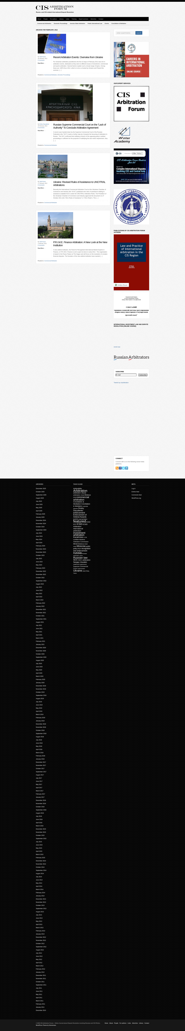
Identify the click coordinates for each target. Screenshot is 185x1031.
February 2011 (40, 1004)
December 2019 (41, 686)
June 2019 (39, 705)
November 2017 (41, 765)
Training (74, 19)
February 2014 (40, 892)
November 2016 (41, 803)
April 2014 (39, 886)
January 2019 (40, 721)
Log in (133, 488)
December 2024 (41, 520)
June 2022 (39, 590)
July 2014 (39, 877)
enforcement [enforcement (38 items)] (79, 513)
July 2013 (39, 915)
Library (61, 19)
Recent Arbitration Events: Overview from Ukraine (78, 57)
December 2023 (41, 549)
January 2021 (40, 644)
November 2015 (41, 832)
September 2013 (41, 908)
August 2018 (40, 737)
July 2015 (39, 842)
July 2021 (39, 625)
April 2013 (39, 924)
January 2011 (40, 1007)
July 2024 (39, 533)
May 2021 (39, 632)
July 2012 (39, 953)
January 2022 (40, 606)
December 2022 (41, 571)
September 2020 (41, 657)
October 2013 (40, 905)
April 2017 (39, 787)
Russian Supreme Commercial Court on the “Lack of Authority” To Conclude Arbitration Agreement (79, 126)
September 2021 (41, 619)
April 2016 (39, 822)
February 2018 (40, 756)
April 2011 (39, 997)
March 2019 (39, 714)
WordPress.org (136, 498)
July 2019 (39, 702)
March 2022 (39, 600)
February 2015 (40, 857)
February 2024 (40, 546)
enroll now (117, 347)
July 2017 (39, 778)
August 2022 (40, 584)
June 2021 (39, 628)
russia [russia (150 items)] (77, 553)
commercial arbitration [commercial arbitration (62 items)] (81, 498)
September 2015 (41, 838)
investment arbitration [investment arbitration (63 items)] (79, 533)
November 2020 (41, 651)
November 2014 (41, 864)
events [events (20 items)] (75, 519)
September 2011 (41, 985)
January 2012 (40, 972)
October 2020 (40, 654)
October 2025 (40, 492)
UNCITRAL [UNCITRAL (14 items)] (85, 571)
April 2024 (39, 542)
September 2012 (41, 947)
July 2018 (39, 740)
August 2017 (40, 775)
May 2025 (39, 507)
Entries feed (135, 492)
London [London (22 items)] (76, 539)
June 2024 (39, 536)
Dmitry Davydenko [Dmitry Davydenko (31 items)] (78, 509)
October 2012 (40, 943)
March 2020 (39, 676)
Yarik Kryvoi (42, 56)
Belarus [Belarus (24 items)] (88, 495)
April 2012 (39, 962)
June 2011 (39, 991)
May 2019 (39, 708)
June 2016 (39, 819)
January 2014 (40, 896)
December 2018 (41, 724)
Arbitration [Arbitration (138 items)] (80, 490)
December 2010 (41, 1010)
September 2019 (41, 695)
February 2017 (40, 794)
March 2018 (39, 752)
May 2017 (39, 784)
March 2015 (39, 854)
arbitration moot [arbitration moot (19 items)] (78, 495)
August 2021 (40, 622)
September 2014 (41, 870)
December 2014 (41, 861)
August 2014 (40, 873)
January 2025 (40, 517)
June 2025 (39, 504)
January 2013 (40, 934)
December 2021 (41, 609)
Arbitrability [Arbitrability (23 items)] (77, 489)
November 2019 (41, 689)
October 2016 (40, 807)
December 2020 (41, 647)
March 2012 (39, 966)
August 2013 (40, 912)
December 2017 (41, 762)
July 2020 (39, 663)
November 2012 (41, 940)
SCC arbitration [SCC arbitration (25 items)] (84, 560)
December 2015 (41, 829)
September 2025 (41, 495)
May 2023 (39, 565)
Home (106, 1023)
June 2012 (39, 956)
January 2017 (40, 797)
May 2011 (39, 994)
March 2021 (39, 638)
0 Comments (41, 60)
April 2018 (39, 749)
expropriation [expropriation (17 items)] (82, 519)
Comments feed (137, 495)
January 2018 (40, 759)
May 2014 (39, 883)
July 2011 (39, 988)
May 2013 (39, 921)
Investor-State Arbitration (77, 23)
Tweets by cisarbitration (121, 382)
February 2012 (40, 969)
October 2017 (40, 768)
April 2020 (39, 673)
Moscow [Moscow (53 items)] (81, 546)
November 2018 (41, 727)
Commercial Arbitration (44, 23)
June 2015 (39, 845)
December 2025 (41, 488)
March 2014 (39, 889)
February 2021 (40, 641)
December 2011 (41, 975)
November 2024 (41, 523)
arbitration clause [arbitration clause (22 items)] (79, 493)
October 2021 (40, 616)
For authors (53, 19)
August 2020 (40, 660)
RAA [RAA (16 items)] (79, 548)
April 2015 (39, 851)
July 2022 (39, 587)
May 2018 (39, 746)
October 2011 (40, 982)
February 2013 (40, 931)
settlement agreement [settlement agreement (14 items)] (80, 564)
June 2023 (39, 562)
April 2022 (39, 597)
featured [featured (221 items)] (79, 521)
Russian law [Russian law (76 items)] (80, 557)
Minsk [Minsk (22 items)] (75, 544)
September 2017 (41, 772)
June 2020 (39, 667)
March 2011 (39, 1001)
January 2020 (40, 682)
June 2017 (39, 781)
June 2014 (39, 880)
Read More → (41, 63)
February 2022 (40, 603)
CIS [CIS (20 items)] (74, 497)
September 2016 (41, 810)
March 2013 (39, 927)
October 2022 (40, 577)
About (39, 19)
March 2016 (39, 826)
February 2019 (40, 717)
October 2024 (40, 527)
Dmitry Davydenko (44, 124)
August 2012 (40, 950)
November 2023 (41, 552)
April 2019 (39, 711)
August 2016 (40, 813)
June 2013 (39, 918)
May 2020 (39, 670)
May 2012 (39, 959)
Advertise (93, 19)
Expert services (83, 19)
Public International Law (95, 23)
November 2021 (41, 612)
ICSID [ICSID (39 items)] (79, 524)
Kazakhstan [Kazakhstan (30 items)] (78, 537)
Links (67, 19)
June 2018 (39, 743)
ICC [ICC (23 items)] (74, 524)
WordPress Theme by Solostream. (46, 1025)
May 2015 (39, 848)
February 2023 (40, 568)
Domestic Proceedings (60, 23)
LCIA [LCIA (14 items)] (85, 537)
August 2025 (40, 498)
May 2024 (39, 539)
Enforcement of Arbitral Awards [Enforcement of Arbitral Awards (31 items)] (80, 516)
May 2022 (39, 593)
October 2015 (40, 835)
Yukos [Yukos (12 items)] (75, 573)
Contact (101, 19)
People (46, 19)
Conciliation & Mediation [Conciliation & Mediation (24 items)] (78, 503)
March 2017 (39, 791)
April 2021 (39, 635)
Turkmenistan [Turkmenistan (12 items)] (81, 568)
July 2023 (39, 558)
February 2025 (40, 514)
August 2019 (40, 698)
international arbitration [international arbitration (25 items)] (78, 530)
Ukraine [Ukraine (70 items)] (77, 570)
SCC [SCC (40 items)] (75, 560)
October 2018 (40, 730)
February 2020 (40, 679)
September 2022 (41, 581)
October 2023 (40, 555)
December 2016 (41, 800)
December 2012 (41, 937)
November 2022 (41, 574)
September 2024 (41, 530)
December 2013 (41, 899)
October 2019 (40, 692)
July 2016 (39, 816)
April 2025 (39, 511)
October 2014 (40, 867)
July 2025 (39, 501)
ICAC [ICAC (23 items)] (88, 522)
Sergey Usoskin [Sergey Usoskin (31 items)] (80, 562)
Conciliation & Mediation (118, 23)
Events (107, 23)
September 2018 (41, 733)
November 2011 (41, 978)
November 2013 (41, 902)
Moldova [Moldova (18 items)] (81, 544)
